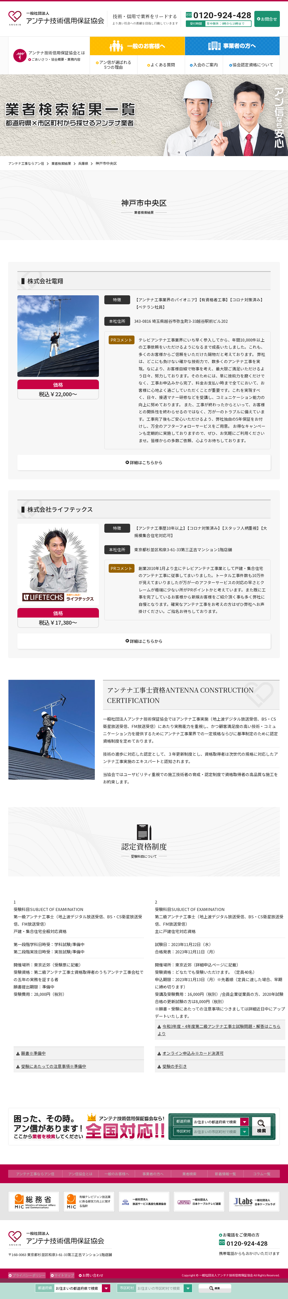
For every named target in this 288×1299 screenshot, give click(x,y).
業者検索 (189, 1190)
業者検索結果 (64, 163)
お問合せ (269, 19)
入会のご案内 (205, 64)
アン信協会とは (80, 1190)
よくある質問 (163, 64)
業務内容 (73, 59)
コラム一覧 (261, 1190)
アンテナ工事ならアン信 (27, 163)
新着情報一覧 (225, 1190)
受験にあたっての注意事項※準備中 (53, 1083)
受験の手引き (174, 1083)
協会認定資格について (253, 64)
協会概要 (57, 59)
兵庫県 (87, 163)
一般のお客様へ (117, 1190)
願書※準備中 (33, 1070)
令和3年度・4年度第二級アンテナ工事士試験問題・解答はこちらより (219, 1046)
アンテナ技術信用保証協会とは (56, 52)
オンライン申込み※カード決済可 (193, 1070)
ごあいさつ (40, 59)
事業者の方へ (153, 1190)
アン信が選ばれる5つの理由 (115, 65)
